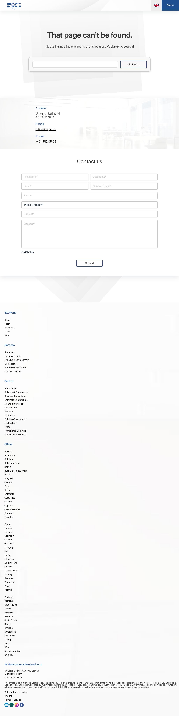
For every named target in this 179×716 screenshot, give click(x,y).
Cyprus (8, 506)
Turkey (8, 639)
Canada (8, 482)
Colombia (9, 494)
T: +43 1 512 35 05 (13, 678)
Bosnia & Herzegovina (15, 471)
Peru (6, 586)
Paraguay (9, 582)
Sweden (8, 628)
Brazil (7, 475)
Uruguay (8, 655)
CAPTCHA (27, 252)
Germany (9, 536)
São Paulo (9, 636)
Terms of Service (12, 700)
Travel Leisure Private (15, 435)
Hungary (8, 547)
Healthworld (10, 408)
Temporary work (12, 372)
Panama (8, 578)
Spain (7, 624)
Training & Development (16, 360)
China (7, 490)
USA (6, 647)
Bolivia (7, 467)
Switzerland (10, 632)
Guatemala (9, 544)
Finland (8, 532)
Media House (11, 364)
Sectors (8, 381)
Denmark (9, 513)
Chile (7, 486)
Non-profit (9, 415)
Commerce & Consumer (16, 400)
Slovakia (8, 612)
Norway (8, 574)
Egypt (7, 524)
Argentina (9, 455)
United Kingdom (12, 651)
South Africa (10, 620)
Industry (8, 412)
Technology (10, 423)
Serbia (7, 609)
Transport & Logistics (15, 431)
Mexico (8, 567)
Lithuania (9, 559)
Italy (6, 551)
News (7, 332)
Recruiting (9, 352)
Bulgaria (8, 479)
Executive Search (13, 356)
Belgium (8, 459)
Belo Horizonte (11, 463)
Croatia (8, 502)
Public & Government (15, 419)
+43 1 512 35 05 (46, 141)
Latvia (7, 555)
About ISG (9, 328)
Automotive (10, 388)
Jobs (6, 335)
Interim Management (15, 368)
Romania (8, 601)
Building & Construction (16, 392)
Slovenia (8, 616)
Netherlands (10, 571)
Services (9, 345)
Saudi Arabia (10, 605)
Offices (7, 320)
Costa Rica (9, 498)
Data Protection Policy (15, 692)
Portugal (8, 597)
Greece (8, 540)
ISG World (10, 313)
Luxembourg (10, 563)
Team (7, 324)
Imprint (8, 696)
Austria (8, 452)
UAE (6, 643)
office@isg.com (46, 129)
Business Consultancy (15, 396)
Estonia (8, 528)
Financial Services (13, 404)
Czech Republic (12, 509)
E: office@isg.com (13, 674)
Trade (7, 427)
